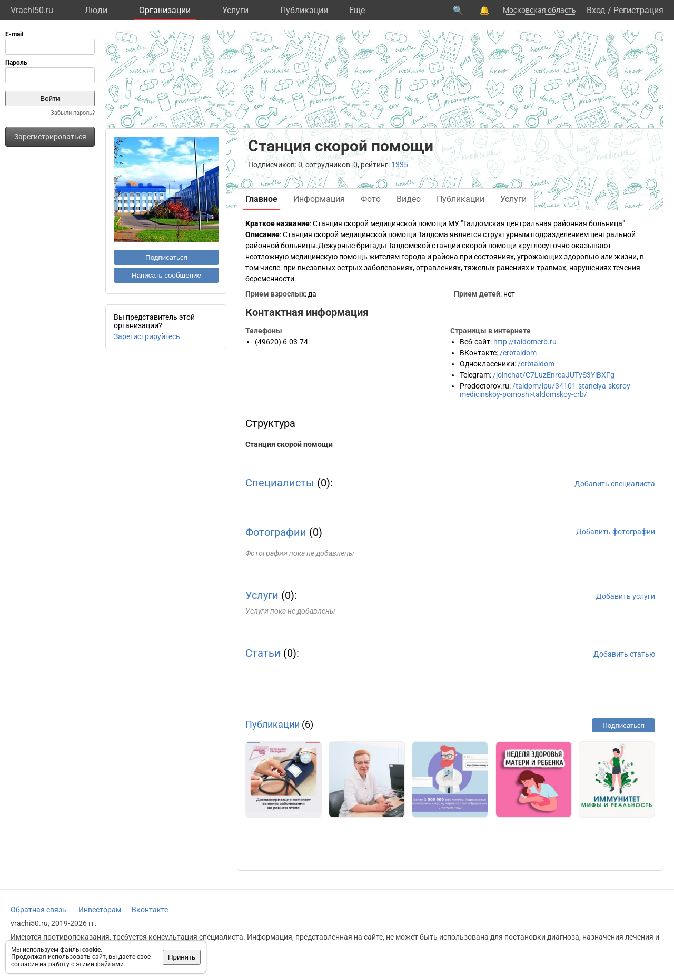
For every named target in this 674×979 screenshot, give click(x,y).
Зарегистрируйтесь (147, 336)
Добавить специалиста (614, 484)
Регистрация (638, 10)
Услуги (235, 10)
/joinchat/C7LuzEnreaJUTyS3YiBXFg (553, 375)
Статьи (263, 653)
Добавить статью (624, 654)
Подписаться (166, 257)
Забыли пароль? (73, 112)
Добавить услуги (625, 596)
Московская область (539, 10)
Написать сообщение (166, 275)
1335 (399, 164)
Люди (96, 10)
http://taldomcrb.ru (525, 342)
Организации (165, 10)
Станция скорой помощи (289, 444)
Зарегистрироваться (50, 136)
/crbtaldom (518, 353)
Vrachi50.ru (32, 10)
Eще (357, 10)
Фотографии (275, 532)
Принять (181, 957)
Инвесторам (99, 909)
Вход (596, 10)
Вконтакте (150, 909)
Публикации (304, 10)
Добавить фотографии (615, 531)
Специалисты (279, 482)
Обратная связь (38, 909)
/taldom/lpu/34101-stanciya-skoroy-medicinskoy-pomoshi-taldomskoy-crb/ (546, 390)
